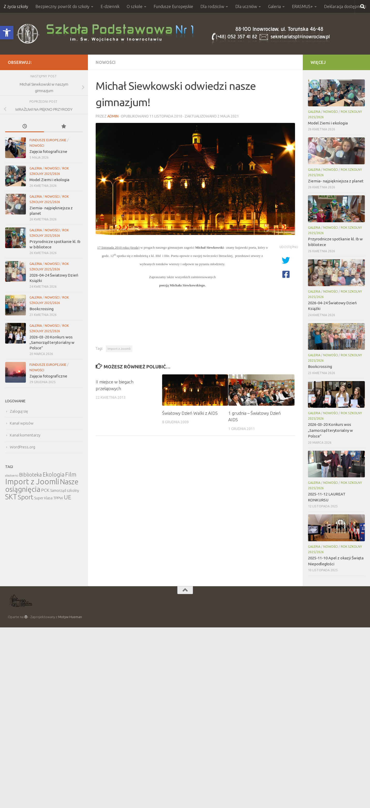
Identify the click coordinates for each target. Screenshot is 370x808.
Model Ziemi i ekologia (49, 179)
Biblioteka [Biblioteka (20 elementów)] (30, 475)
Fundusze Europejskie (173, 6)
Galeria (274, 6)
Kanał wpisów (22, 423)
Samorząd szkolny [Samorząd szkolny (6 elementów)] (64, 490)
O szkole (134, 6)
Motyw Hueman (70, 617)
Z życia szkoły (16, 6)
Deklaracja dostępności (345, 6)
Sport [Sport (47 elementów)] (25, 497)
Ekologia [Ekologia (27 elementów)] (53, 474)
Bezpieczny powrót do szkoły (62, 6)
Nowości (106, 62)
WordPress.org (22, 447)
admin (112, 116)
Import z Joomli (119, 348)
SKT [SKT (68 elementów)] (11, 497)
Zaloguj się (19, 411)
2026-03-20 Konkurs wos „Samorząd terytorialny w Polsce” (51, 342)
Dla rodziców (212, 6)
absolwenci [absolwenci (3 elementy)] (11, 475)
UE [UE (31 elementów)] (67, 497)
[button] (6, 32)
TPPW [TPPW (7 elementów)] (58, 498)
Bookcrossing (41, 309)
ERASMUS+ (302, 6)
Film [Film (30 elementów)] (70, 474)
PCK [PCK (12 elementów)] (45, 490)
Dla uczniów (246, 6)
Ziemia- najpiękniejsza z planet (336, 181)
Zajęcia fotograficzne (48, 151)
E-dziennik (110, 6)
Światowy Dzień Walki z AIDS (190, 413)
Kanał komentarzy (25, 435)
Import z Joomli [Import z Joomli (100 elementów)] (32, 481)
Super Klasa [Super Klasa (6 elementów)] (43, 498)
